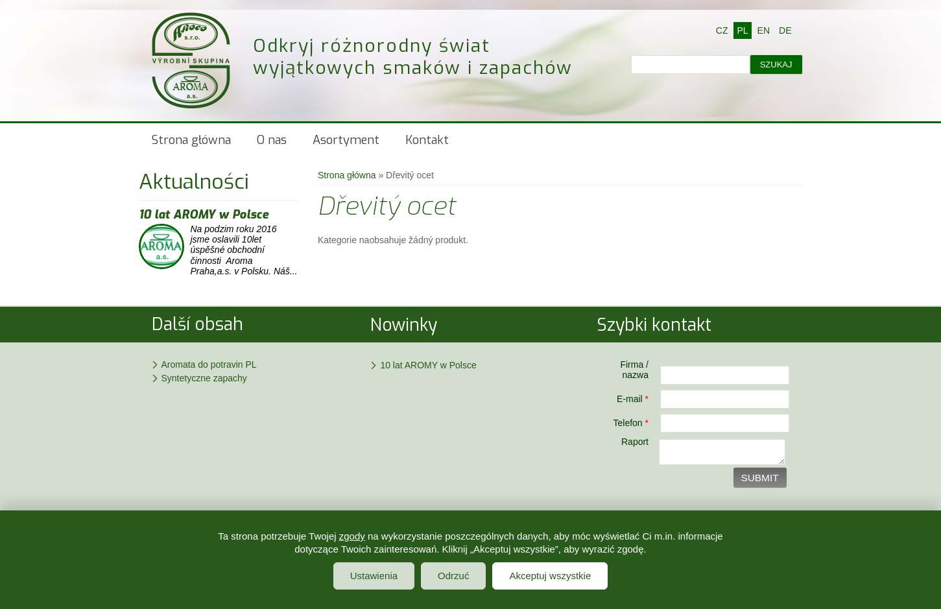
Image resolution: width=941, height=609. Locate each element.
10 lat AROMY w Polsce (203, 214)
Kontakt (427, 140)
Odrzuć (453, 575)
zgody (352, 536)
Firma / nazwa (634, 369)
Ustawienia (374, 575)
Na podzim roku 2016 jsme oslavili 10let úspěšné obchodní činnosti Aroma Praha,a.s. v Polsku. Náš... (244, 250)
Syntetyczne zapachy (204, 378)
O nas (272, 140)
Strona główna (191, 140)
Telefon (631, 423)
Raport (635, 441)
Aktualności (194, 181)
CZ (722, 30)
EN (763, 30)
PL (742, 30)
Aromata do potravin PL (209, 364)
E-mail (633, 399)
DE (785, 30)
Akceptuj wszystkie (550, 575)
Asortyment (346, 140)
